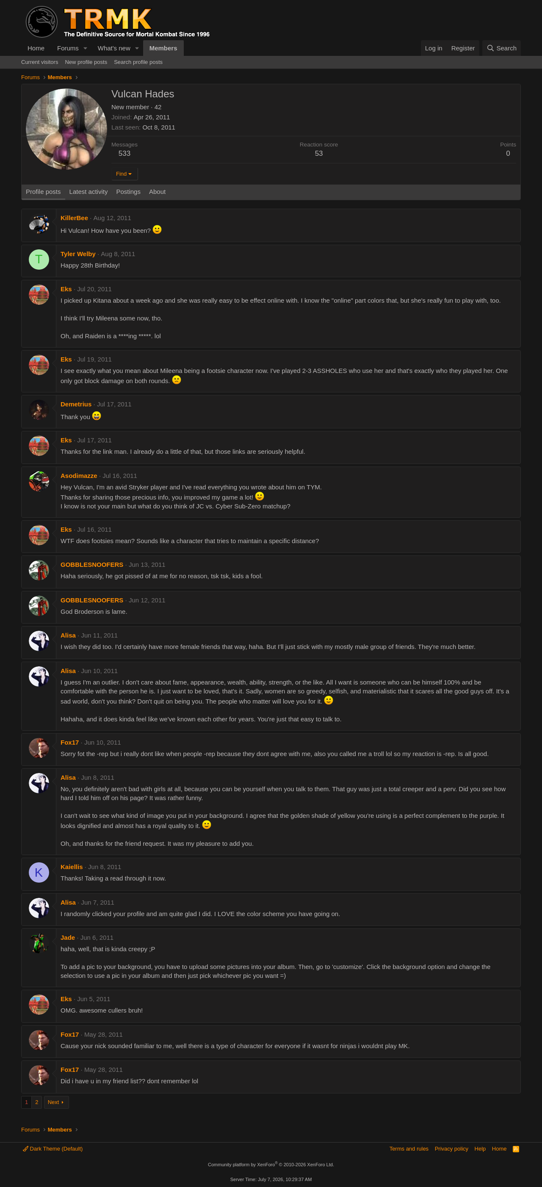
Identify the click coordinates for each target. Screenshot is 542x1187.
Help (480, 1149)
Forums (68, 48)
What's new (114, 48)
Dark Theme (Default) (53, 1149)
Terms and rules (409, 1149)
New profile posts (86, 62)
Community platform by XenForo (271, 1164)
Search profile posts (138, 62)
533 (124, 153)
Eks (66, 289)
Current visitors (39, 62)
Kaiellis (72, 866)
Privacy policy (451, 1149)
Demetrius (76, 404)
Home (36, 48)
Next (53, 1102)
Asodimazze (79, 475)
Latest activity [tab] (88, 191)
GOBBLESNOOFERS (92, 564)
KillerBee (74, 217)
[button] (85, 48)
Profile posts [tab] (43, 191)
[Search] (501, 48)
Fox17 (70, 742)
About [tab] (157, 191)
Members (163, 48)
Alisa (68, 635)
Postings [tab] (128, 191)
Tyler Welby (78, 253)
